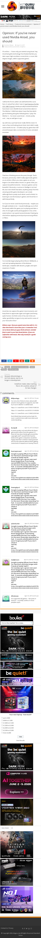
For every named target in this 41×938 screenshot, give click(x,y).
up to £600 (6, 718)
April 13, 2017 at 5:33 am (32, 451)
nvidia (4, 369)
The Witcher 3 (13, 369)
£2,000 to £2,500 (8, 728)
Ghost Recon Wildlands (20, 367)
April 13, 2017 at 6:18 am (32, 523)
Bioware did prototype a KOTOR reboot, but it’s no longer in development (16, 377)
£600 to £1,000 (7, 720)
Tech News (9, 24)
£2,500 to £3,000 (8, 730)
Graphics (22, 47)
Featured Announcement (23, 24)
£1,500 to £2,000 (8, 725)
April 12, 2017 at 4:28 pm (32, 427)
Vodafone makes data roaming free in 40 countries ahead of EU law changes (25, 385)
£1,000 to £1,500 (8, 723)
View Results (20, 740)
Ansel (7, 367)
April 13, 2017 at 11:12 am (31, 559)
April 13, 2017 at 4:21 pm (32, 596)
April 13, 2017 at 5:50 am (32, 487)
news (32, 367)
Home (2, 24)
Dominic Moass (8, 45)
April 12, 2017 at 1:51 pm (32, 398)
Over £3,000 (7, 733)
